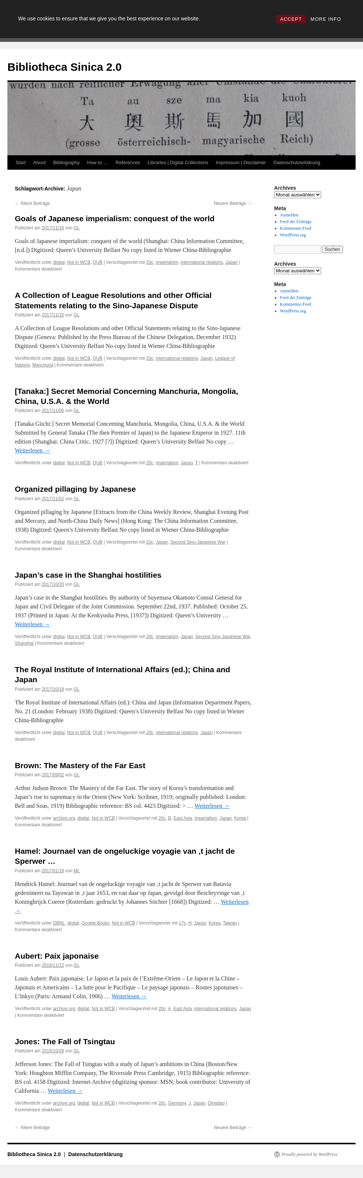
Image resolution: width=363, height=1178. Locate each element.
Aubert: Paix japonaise (57, 956)
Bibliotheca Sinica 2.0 (64, 67)
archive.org (64, 818)
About (39, 162)
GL (77, 227)
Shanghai (24, 643)
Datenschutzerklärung (296, 162)
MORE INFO (325, 19)
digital (58, 262)
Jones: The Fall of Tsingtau (65, 1041)
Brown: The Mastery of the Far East (80, 765)
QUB (98, 262)
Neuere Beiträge (233, 203)
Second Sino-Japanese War (198, 542)
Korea (240, 818)
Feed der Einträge (296, 221)
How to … (97, 162)
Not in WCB (78, 262)
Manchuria (42, 365)
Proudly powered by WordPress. (310, 1154)
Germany (177, 1103)
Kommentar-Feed (295, 228)
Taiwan (230, 923)
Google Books (95, 923)
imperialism (167, 262)
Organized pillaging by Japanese (75, 489)
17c (182, 923)
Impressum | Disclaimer (241, 162)
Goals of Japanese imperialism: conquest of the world (114, 218)
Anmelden (289, 215)
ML (77, 870)
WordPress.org (293, 235)
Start (21, 162)
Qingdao (216, 1103)
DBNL (59, 923)
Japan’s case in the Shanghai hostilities (88, 575)
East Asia (183, 818)
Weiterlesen (32, 450)
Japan (232, 262)
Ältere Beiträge (32, 203)
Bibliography (66, 162)
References (128, 162)
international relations (202, 262)
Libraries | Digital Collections (178, 162)
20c (149, 262)
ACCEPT (291, 19)
